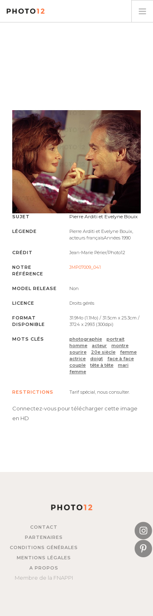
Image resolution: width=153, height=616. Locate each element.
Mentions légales (44, 558)
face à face (120, 358)
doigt (96, 358)
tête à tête (101, 365)
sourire (77, 352)
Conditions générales (44, 547)
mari (123, 365)
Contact (44, 527)
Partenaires (44, 537)
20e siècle (103, 352)
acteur (99, 345)
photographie (85, 339)
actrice (77, 358)
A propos (43, 568)
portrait (115, 339)
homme (78, 345)
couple (77, 365)
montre (120, 345)
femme (128, 352)
